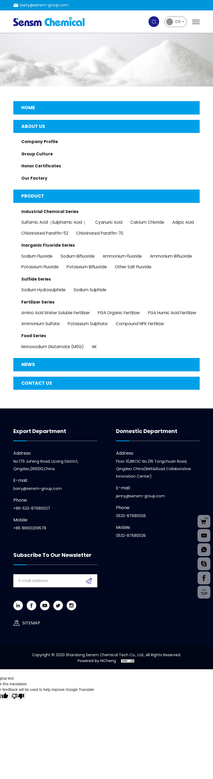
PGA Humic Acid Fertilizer (172, 313)
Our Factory (34, 178)
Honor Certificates (41, 166)
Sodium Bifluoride (78, 256)
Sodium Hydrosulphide (43, 290)
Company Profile (39, 141)
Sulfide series (36, 279)
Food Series (33, 336)
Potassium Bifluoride (87, 267)
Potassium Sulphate (88, 323)
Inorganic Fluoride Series (48, 245)
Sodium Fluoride (37, 256)
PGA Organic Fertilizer (119, 313)
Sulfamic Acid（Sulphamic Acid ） (54, 222)
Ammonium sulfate (40, 323)
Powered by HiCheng (97, 660)
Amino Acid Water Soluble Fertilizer (55, 313)
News (28, 364)
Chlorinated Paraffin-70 (99, 233)
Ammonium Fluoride (122, 256)
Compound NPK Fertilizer (140, 323)
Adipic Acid (183, 222)
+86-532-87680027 (31, 508)
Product (32, 196)
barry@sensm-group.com (44, 5)
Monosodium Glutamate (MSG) (52, 346)
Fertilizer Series (38, 302)
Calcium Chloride (147, 222)
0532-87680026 (131, 515)
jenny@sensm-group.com (140, 496)
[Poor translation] (18, 696)
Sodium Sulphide (90, 290)
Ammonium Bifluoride (171, 256)
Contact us (36, 383)
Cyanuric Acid (108, 222)
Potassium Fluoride (40, 267)
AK (94, 346)
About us (33, 126)
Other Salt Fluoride (133, 267)
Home (28, 107)
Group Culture (37, 154)
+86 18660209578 (29, 528)
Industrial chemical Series (50, 211)
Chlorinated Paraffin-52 (44, 233)
